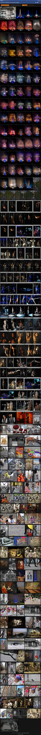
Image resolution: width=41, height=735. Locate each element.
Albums (1, 0)
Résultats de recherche (10, 2)
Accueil (2, 2)
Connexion (39, 0)
